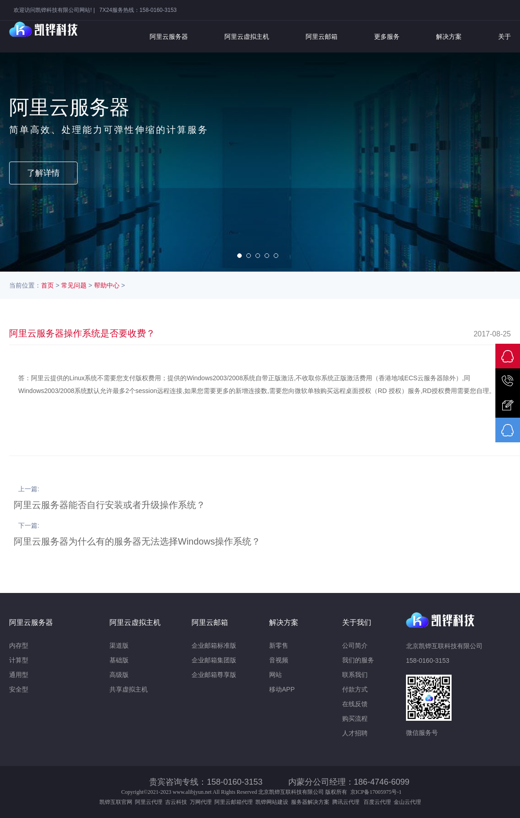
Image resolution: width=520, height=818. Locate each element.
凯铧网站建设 (271, 802)
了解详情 (43, 173)
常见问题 (74, 285)
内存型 (18, 645)
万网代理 (201, 802)
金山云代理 (407, 802)
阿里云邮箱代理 (233, 802)
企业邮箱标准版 (214, 645)
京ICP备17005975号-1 (376, 792)
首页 (47, 285)
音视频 (278, 660)
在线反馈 (355, 704)
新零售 (278, 645)
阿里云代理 (148, 802)
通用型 (18, 674)
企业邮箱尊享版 (214, 674)
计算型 (18, 660)
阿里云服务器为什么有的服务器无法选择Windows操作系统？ (137, 541)
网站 (275, 674)
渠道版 (119, 645)
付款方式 (355, 689)
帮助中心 (107, 285)
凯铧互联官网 (115, 802)
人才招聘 (355, 733)
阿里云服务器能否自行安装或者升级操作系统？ (109, 505)
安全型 (18, 689)
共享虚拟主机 (128, 689)
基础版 (119, 660)
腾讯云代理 (347, 802)
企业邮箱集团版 (214, 660)
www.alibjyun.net (192, 792)
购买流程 (355, 718)
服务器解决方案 (311, 802)
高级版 (119, 674)
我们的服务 (358, 660)
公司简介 (355, 645)
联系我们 (355, 674)
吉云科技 (176, 802)
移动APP (282, 689)
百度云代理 (379, 802)
